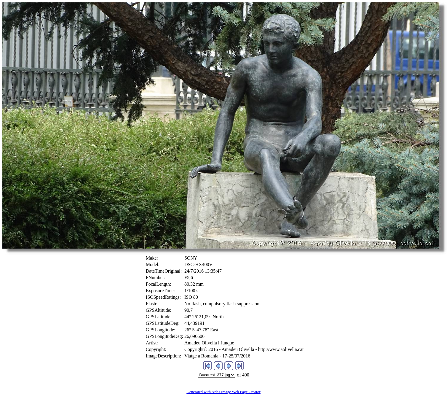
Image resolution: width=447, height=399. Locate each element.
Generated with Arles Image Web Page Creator (223, 392)
